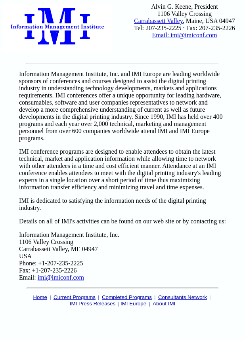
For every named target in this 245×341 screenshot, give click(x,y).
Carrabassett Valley (158, 20)
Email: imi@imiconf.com (184, 35)
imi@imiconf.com (61, 277)
